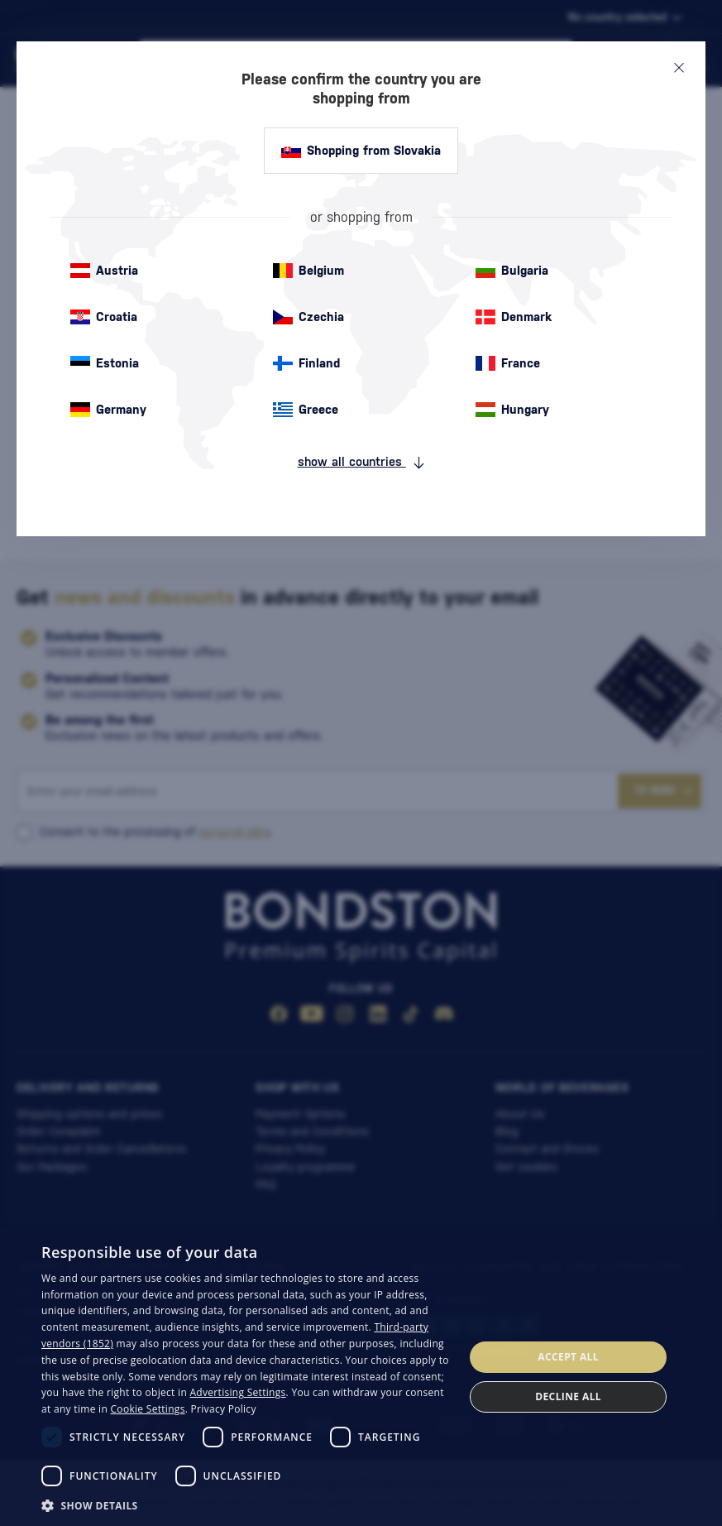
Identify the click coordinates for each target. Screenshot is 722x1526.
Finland (306, 363)
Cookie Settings (148, 1409)
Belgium (308, 270)
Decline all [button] (568, 1396)
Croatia (103, 317)
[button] (246, 1504)
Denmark (514, 317)
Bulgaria (512, 270)
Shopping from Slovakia (361, 150)
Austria (104, 270)
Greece (305, 409)
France (508, 363)
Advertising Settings (237, 1392)
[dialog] (361, 1376)
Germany (108, 409)
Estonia (104, 363)
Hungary (512, 409)
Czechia (308, 317)
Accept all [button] (568, 1357)
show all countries (361, 461)
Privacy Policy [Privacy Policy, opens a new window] (223, 1409)
